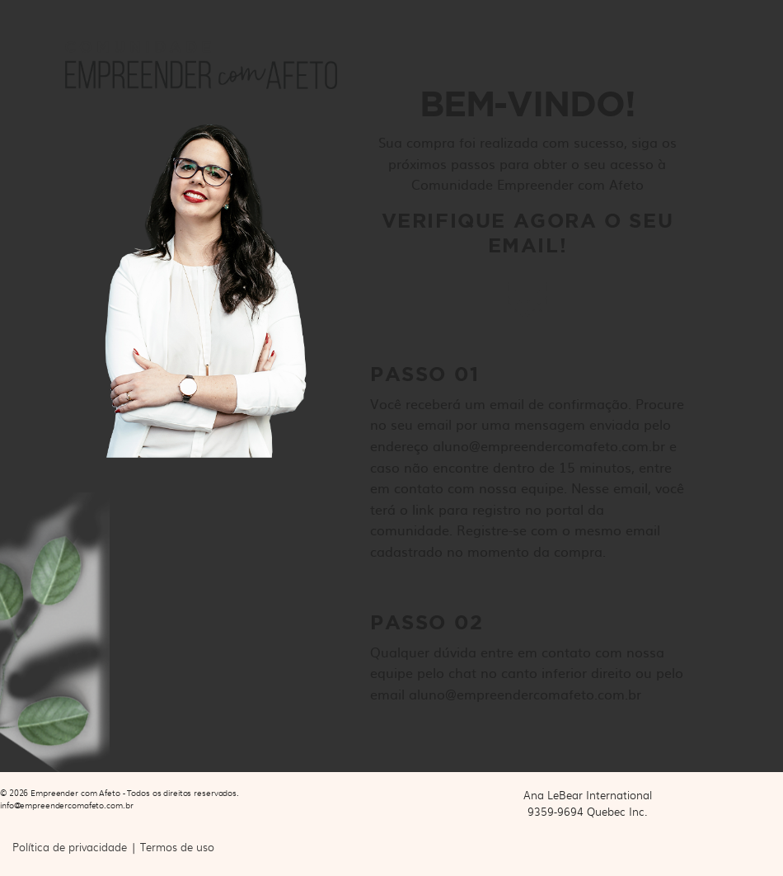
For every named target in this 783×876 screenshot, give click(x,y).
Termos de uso (177, 847)
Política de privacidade (69, 847)
